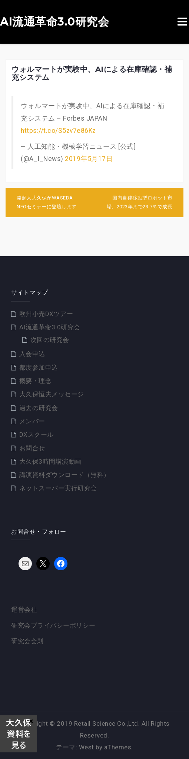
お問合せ (32, 448)
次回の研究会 (49, 339)
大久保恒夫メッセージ (51, 394)
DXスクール (36, 434)
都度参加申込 (38, 367)
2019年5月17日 (89, 158)
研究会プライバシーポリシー (53, 625)
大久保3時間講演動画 (50, 461)
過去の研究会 (38, 408)
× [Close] (31, 721)
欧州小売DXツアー (46, 314)
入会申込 (32, 353)
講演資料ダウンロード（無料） (64, 474)
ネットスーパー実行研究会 (58, 488)
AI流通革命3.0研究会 (54, 21)
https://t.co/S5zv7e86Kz (58, 130)
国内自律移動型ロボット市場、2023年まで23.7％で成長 (140, 202)
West (86, 747)
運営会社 (24, 609)
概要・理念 (35, 380)
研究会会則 (27, 641)
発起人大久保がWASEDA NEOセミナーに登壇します (47, 202)
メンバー (32, 421)
